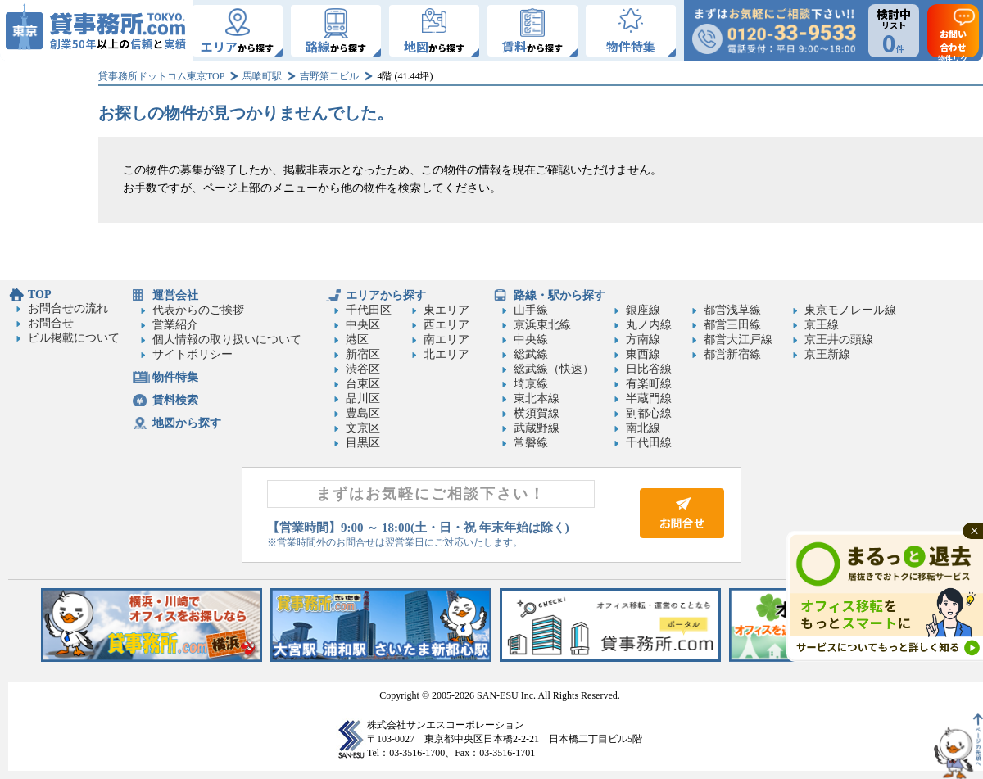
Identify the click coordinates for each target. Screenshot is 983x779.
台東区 (363, 384)
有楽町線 (649, 384)
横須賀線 (536, 413)
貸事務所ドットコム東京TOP (161, 76)
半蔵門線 (649, 398)
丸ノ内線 (649, 325)
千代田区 (369, 310)
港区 (357, 339)
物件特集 (175, 377)
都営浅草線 (732, 310)
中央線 (531, 339)
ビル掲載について (74, 338)
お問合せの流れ (68, 308)
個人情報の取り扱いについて (226, 339)
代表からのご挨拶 (198, 310)
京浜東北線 (542, 325)
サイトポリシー (192, 354)
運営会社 (175, 295)
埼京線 (531, 384)
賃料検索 (175, 400)
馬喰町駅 (262, 76)
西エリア (446, 325)
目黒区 (363, 443)
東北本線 (536, 398)
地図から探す (186, 423)
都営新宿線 (732, 354)
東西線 (643, 354)
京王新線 (827, 354)
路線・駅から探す (559, 295)
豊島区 (363, 413)
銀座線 (643, 310)
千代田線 (649, 443)
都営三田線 (732, 325)
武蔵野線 (536, 428)
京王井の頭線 (838, 339)
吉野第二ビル (329, 76)
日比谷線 (649, 369)
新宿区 (363, 354)
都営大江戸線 (738, 339)
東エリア (446, 310)
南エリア (446, 339)
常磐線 (531, 443)
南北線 (643, 428)
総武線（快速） (554, 369)
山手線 (531, 310)
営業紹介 (175, 325)
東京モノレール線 (850, 310)
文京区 (363, 428)
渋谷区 (363, 369)
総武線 (531, 354)
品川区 (363, 398)
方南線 (643, 339)
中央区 (363, 325)
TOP (40, 294)
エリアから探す (386, 295)
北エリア (446, 354)
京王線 (821, 325)
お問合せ (51, 323)
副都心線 (649, 413)
